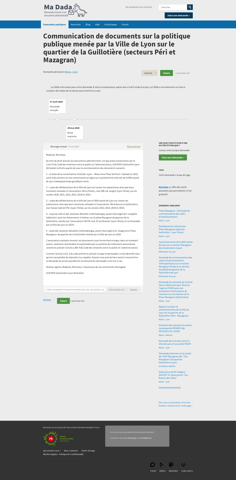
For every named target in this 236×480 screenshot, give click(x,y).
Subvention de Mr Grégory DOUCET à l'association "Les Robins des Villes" (173, 374)
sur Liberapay (130, 438)
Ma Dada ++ (165, 187)
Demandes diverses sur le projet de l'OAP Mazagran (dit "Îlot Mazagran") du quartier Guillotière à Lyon (175, 358)
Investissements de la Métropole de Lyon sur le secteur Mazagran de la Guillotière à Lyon (176, 244)
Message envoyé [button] (58, 146)
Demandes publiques (54, 24)
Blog (87, 24)
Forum (125, 24)
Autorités (76, 24)
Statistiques (110, 24)
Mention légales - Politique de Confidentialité (63, 454)
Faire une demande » (179, 15)
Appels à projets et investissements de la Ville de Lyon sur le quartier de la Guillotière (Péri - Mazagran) (174, 311)
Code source (187, 467)
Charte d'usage (88, 450)
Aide (97, 24)
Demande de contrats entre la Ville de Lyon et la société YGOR (175, 342)
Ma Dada (65, 10)
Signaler (134, 289)
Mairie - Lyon (71, 71)
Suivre (166, 72)
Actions (148, 72)
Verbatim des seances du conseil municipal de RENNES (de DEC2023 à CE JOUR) (175, 328)
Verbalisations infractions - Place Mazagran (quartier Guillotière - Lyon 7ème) (173, 229)
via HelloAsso (146, 438)
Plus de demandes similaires (170, 387)
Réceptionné (133, 146)
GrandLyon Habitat (167, 366)
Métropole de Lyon (167, 251)
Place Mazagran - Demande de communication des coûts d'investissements (174, 213)
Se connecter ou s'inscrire (139, 6)
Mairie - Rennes (165, 335)
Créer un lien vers (117, 289)
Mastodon (173, 467)
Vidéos (162, 467)
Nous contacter (71, 450)
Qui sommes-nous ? (52, 450)
